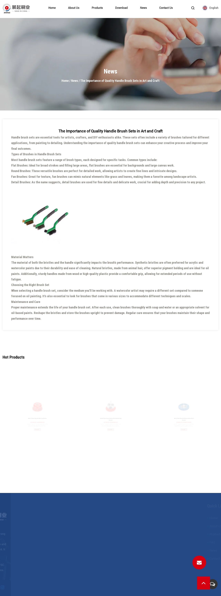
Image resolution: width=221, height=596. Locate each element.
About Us (73, 8)
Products (97, 8)
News (143, 8)
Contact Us (166, 8)
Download (121, 8)
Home (52, 8)
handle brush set (45, 290)
